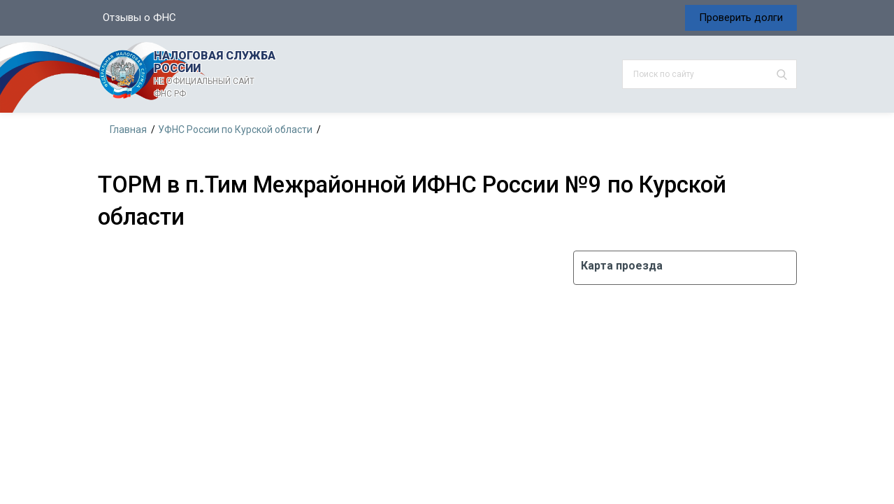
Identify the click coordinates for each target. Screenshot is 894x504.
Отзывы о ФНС (139, 17)
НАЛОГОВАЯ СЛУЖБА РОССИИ (220, 74)
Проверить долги (741, 17)
